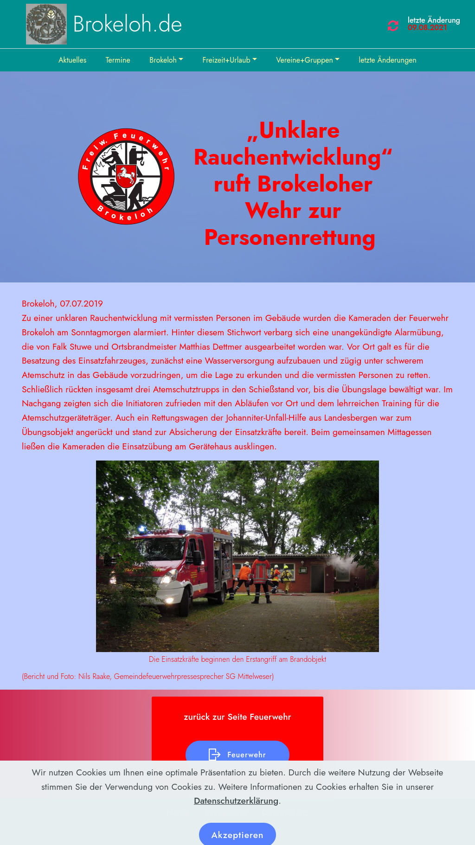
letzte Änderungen (388, 60)
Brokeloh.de (127, 24)
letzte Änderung (434, 20)
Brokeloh (163, 60)
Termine (118, 60)
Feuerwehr (237, 755)
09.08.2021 (427, 27)
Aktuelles (72, 60)
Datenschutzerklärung (236, 816)
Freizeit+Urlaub (226, 60)
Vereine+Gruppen (304, 60)
